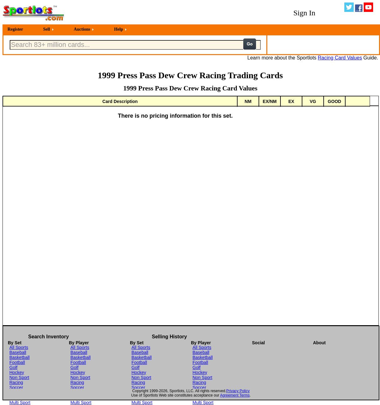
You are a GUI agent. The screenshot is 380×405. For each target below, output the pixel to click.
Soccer (16, 387)
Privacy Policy (238, 391)
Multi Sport (19, 402)
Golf (13, 367)
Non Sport (19, 377)
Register (15, 29)
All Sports (18, 347)
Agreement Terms (234, 395)
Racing (16, 382)
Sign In (304, 13)
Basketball (19, 357)
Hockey (16, 372)
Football (17, 362)
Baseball (17, 352)
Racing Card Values (340, 57)
